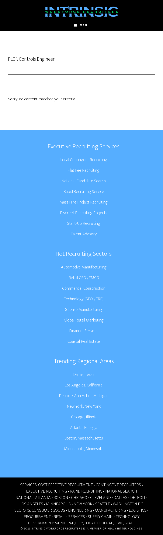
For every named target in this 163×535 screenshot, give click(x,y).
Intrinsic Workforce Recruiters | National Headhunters (81, 11)
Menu (85, 25)
